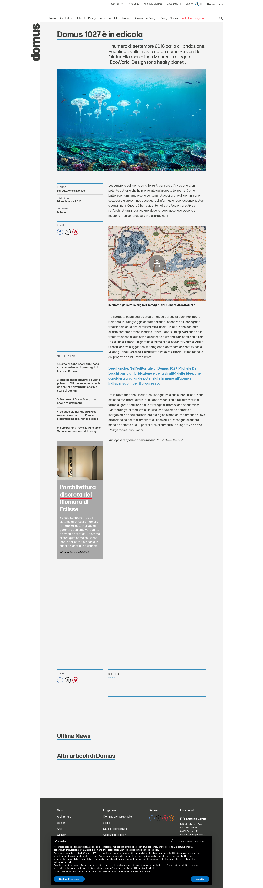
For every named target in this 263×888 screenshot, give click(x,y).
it (197, 4)
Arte (102, 18)
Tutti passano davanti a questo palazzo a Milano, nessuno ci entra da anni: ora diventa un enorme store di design (79, 385)
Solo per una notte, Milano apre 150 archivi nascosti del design (79, 429)
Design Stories (169, 18)
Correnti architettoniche (117, 816)
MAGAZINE (134, 4)
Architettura (67, 18)
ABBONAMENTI (174, 4)
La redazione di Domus (71, 190)
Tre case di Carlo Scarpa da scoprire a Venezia (76, 401)
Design (92, 18)
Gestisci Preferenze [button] (69, 879)
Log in (220, 4)
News (52, 18)
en (201, 4)
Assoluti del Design (146, 18)
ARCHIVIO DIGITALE (153, 4)
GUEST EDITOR (117, 4)
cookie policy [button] (152, 850)
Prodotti (126, 18)
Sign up (211, 4)
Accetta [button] (200, 879)
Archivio (113, 18)
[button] (190, 841)
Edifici (106, 823)
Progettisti (109, 810)
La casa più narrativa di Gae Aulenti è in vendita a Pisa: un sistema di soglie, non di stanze (77, 415)
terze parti (102, 853)
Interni (81, 18)
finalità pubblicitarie (72, 859)
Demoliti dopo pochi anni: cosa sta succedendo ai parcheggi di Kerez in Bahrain (78, 368)
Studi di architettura (115, 829)
